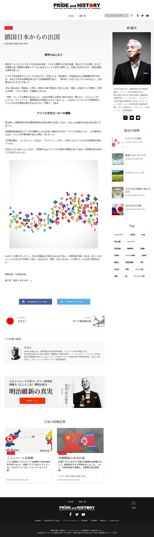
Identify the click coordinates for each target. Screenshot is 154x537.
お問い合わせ (114, 520)
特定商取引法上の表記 (52, 520)
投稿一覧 (82, 16)
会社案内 (38, 520)
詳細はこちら (32, 400)
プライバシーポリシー (70, 520)
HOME (71, 16)
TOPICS (9, 28)
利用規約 (94, 520)
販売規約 (85, 520)
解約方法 (104, 520)
